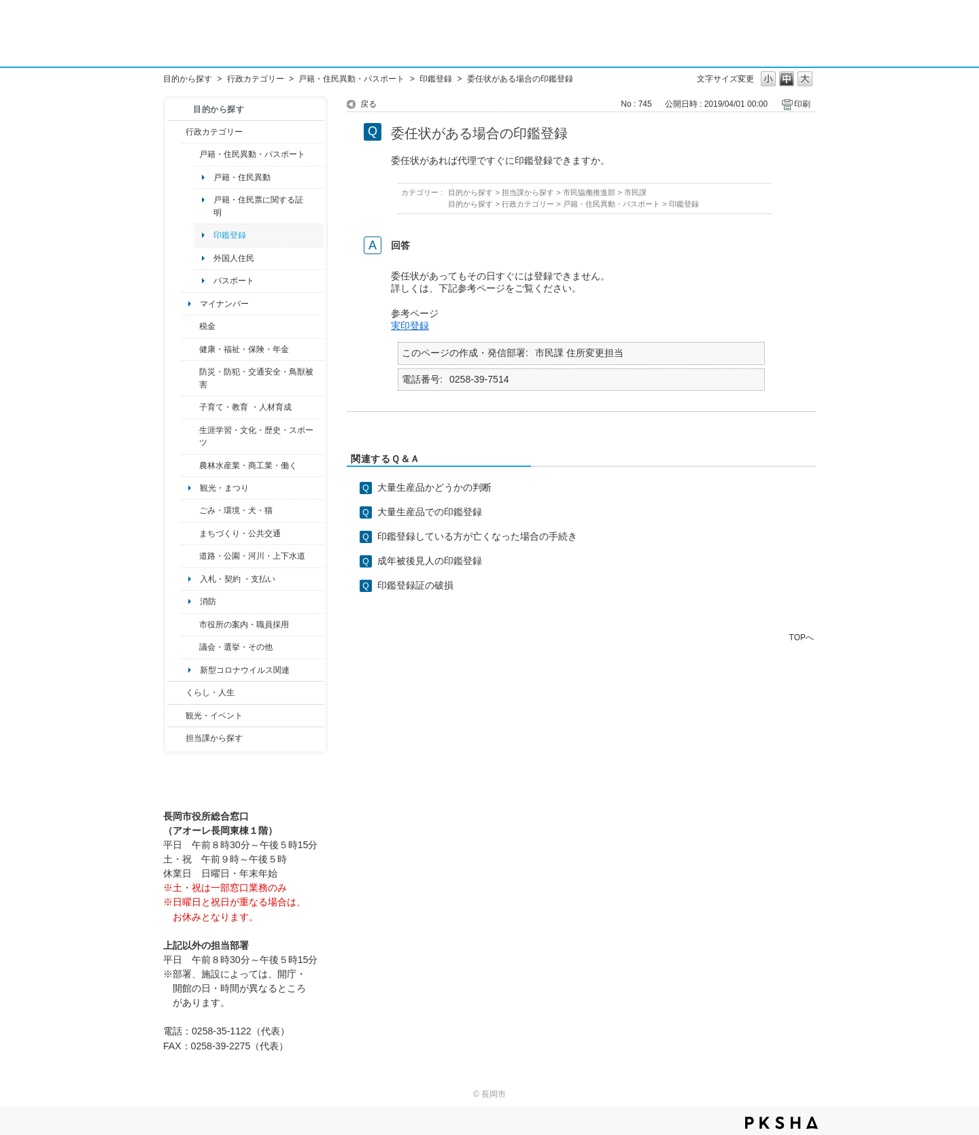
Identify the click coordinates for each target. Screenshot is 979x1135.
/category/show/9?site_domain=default (176, 738)
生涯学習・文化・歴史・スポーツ (256, 436)
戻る (368, 104)
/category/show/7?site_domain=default (190, 154)
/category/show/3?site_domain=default (176, 132)
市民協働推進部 (589, 192)
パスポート (233, 280)
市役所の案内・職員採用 (244, 624)
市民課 (635, 192)
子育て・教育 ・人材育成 (245, 407)
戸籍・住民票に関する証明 (258, 206)
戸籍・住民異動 (242, 177)
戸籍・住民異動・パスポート (351, 79)
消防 (208, 601)
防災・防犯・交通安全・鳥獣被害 (256, 378)
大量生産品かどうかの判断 (434, 487)
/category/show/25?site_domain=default (190, 378)
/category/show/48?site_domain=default (190, 407)
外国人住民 (233, 258)
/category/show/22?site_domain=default (190, 510)
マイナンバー (224, 304)
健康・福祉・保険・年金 (244, 349)
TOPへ (801, 637)
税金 (207, 326)
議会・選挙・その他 (236, 647)
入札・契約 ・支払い (237, 579)
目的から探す (187, 79)
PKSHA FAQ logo (781, 1123)
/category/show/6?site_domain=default (190, 533)
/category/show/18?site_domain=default (176, 716)
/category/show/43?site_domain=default (190, 436)
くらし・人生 (210, 692)
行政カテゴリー (255, 79)
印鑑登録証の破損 (415, 585)
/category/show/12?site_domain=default (176, 692)
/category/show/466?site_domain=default (190, 647)
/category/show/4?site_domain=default (190, 349)
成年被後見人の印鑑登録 (429, 560)
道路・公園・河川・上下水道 (252, 556)
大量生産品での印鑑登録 (429, 511)
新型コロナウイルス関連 (245, 670)
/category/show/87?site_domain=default (190, 556)
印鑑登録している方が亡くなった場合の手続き (477, 536)
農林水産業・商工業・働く (248, 465)
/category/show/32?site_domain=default (190, 624)
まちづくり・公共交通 (240, 533)
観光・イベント (214, 715)
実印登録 (410, 325)
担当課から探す (214, 738)
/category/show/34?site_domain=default (190, 465)
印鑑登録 (435, 79)
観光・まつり (224, 488)
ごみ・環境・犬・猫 (236, 510)
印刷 (802, 104)
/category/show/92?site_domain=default (190, 326)
